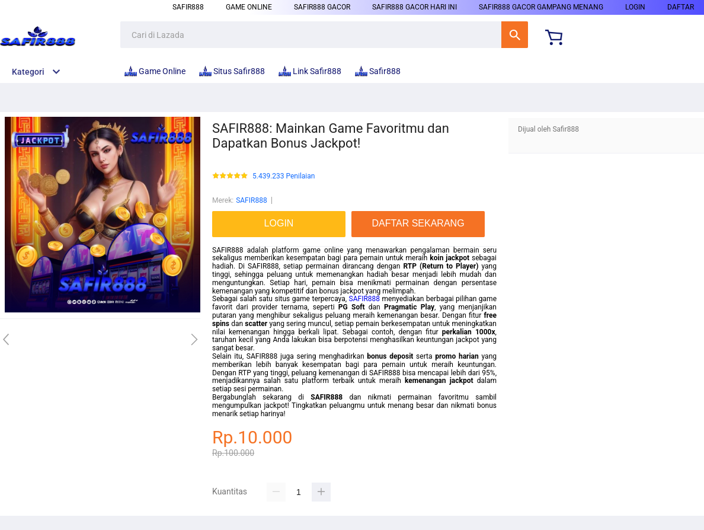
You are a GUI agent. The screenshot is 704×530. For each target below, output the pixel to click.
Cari (514, 34)
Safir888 (188, 7)
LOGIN (635, 7)
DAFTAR (680, 7)
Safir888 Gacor (322, 7)
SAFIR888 (251, 200)
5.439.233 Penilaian (283, 176)
